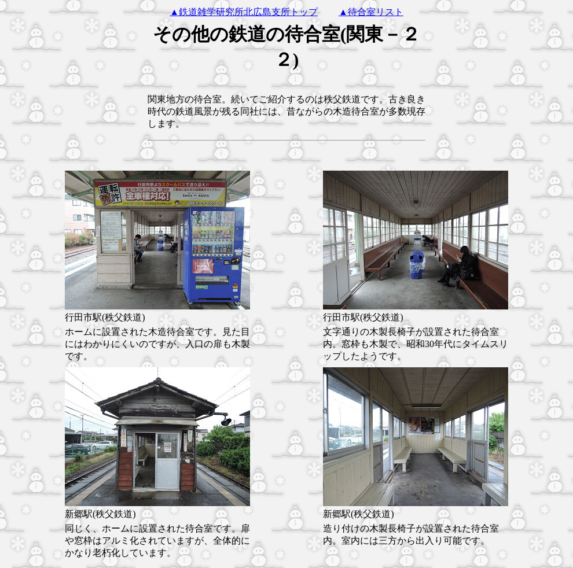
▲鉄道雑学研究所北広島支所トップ (244, 12)
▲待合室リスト (371, 12)
